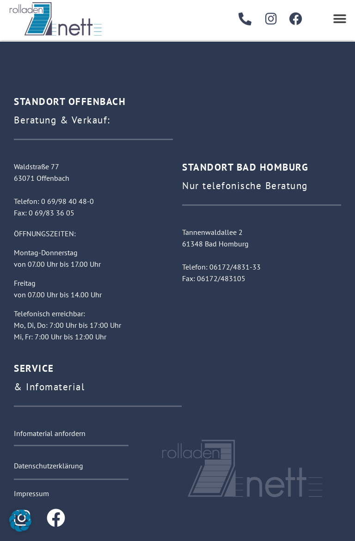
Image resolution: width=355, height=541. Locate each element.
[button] (340, 16)
